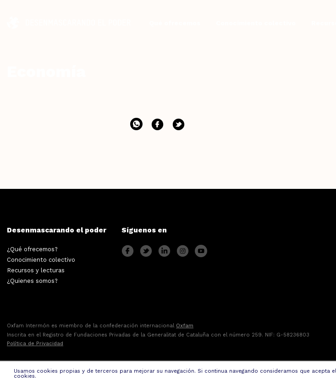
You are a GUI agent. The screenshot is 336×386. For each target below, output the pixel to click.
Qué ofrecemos (174, 23)
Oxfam (184, 326)
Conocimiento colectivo (256, 23)
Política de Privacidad (35, 344)
